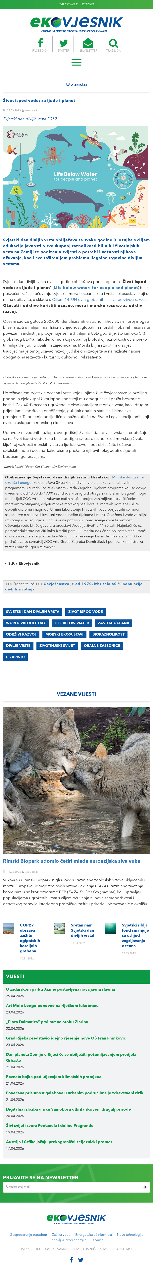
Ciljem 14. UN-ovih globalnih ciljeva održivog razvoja (100, 300)
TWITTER (63, 45)
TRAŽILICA (114, 45)
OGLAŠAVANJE (68, 4)
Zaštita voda (61, 1235)
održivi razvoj (21, 634)
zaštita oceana (113, 623)
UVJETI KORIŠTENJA (90, 1249)
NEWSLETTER (88, 45)
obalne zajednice (102, 646)
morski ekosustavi (64, 634)
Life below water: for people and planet (96, 288)
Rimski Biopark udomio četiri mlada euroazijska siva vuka (71, 861)
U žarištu (98, 1240)
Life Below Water (72, 623)
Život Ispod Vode (85, 612)
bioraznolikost (108, 634)
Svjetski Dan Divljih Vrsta (32, 612)
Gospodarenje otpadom (28, 1235)
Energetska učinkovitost (93, 1235)
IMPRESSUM (30, 1249)
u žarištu (15, 657)
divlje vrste (18, 646)
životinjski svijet (57, 646)
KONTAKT (88, 4)
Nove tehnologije (130, 1235)
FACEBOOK (39, 45)
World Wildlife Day (26, 623)
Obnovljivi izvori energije (67, 1240)
